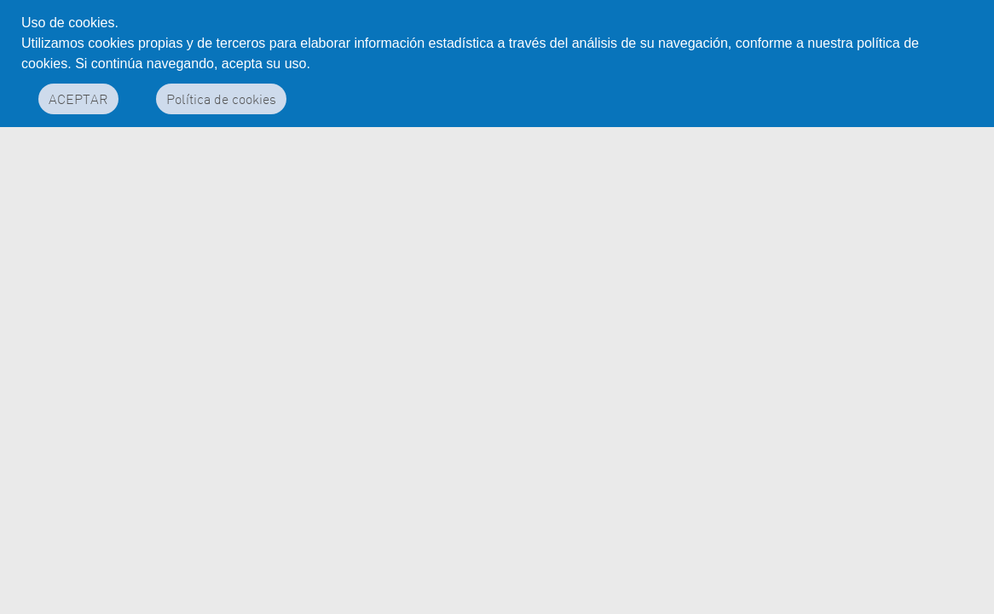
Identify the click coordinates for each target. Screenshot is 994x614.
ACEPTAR (78, 98)
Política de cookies (221, 98)
